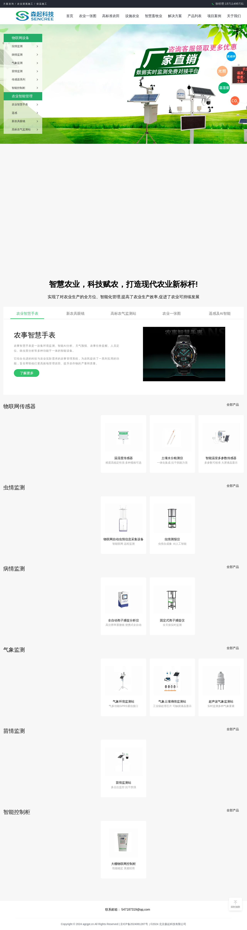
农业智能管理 (22, 96)
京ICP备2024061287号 (134, 924)
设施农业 (132, 16)
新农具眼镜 (18, 121)
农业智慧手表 (20, 104)
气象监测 (17, 62)
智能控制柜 (18, 87)
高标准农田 (110, 16)
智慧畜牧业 (153, 16)
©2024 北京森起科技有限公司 (168, 924)
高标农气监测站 (21, 129)
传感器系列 (18, 79)
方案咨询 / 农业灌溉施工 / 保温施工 (25, 3)
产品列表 (195, 16)
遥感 (14, 112)
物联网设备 (20, 38)
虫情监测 (17, 46)
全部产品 (233, 404)
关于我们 (234, 16)
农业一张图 (87, 16)
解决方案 (175, 16)
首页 (69, 16)
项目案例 (214, 16)
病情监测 (17, 54)
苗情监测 (17, 71)
